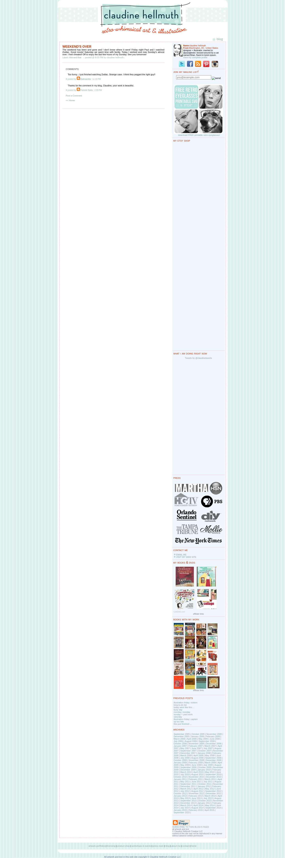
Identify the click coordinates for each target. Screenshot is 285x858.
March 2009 (210, 762)
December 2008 (213, 760)
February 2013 (196, 796)
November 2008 (196, 760)
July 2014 (185, 808)
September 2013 (188, 800)
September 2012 (213, 791)
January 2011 (180, 779)
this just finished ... (183, 724)
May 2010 (210, 772)
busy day (178, 709)
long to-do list (180, 705)
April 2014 (198, 805)
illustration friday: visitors (186, 702)
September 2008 (213, 758)
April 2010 (198, 772)
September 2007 (188, 750)
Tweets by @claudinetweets (198, 358)
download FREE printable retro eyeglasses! (199, 135)
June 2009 (197, 765)
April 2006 (192, 739)
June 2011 (197, 781)
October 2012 (180, 793)
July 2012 (185, 791)
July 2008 (185, 758)
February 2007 (196, 746)
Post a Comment (74, 95)
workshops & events (141, 846)
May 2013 (185, 798)
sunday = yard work (183, 714)
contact (185, 846)
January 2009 (180, 762)
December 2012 (213, 793)
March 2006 (179, 739)
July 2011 (208, 781)
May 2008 (210, 755)
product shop (123, 846)
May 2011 (185, 781)
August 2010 (197, 774)
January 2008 (204, 753)
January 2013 (180, 796)
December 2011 (188, 786)
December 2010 (213, 777)
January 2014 (204, 803)
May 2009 (185, 765)
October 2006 (180, 743)
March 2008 (186, 755)
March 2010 (186, 772)
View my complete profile (195, 57)
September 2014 (213, 808)
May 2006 (203, 739)
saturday (178, 717)
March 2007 (210, 746)
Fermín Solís (86, 90)
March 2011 (210, 779)
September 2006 (207, 741)
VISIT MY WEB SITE (186, 557)
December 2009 (188, 769)
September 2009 (188, 767)
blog (167, 846)
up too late (179, 721)
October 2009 (204, 767)
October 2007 (204, 750)
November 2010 (196, 777)
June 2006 (215, 739)
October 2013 (204, 800)
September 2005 (182, 734)
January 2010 (204, 769)
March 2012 (186, 789)
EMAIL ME (181, 554)
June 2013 (197, 798)
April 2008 (198, 755)
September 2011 (188, 784)
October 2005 (198, 734)
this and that (75, 57)
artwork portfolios (96, 846)
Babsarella (85, 79)
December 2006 (213, 743)
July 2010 (185, 774)
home (194, 846)
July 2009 (208, 765)
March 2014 (186, 805)
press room (158, 846)
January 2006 (197, 736)
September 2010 (213, 774)
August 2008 (197, 758)
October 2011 (204, 784)
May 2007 (185, 748)
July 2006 (178, 741)
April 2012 (198, 789)
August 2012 (197, 791)
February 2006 (213, 736)
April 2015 (209, 810)
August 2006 (191, 741)
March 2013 (210, 796)
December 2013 (188, 803)
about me (175, 846)
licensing (111, 846)
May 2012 (210, 789)
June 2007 (197, 748)
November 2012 (196, 793)
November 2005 (214, 734)
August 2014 (197, 808)
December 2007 (188, 753)
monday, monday (182, 712)
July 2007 (208, 748)
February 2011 (196, 779)
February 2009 (196, 762)
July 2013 (208, 798)
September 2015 (182, 812)
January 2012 (204, 786)
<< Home (70, 100)
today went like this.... (184, 707)
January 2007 (180, 746)
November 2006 (196, 743)
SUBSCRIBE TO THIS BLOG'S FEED (190, 827)
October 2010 (180, 777)
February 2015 (196, 810)
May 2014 (210, 805)
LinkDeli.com (179, 612)
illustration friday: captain (186, 719)
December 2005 (181, 736)
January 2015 (180, 810)
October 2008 (180, 760)
